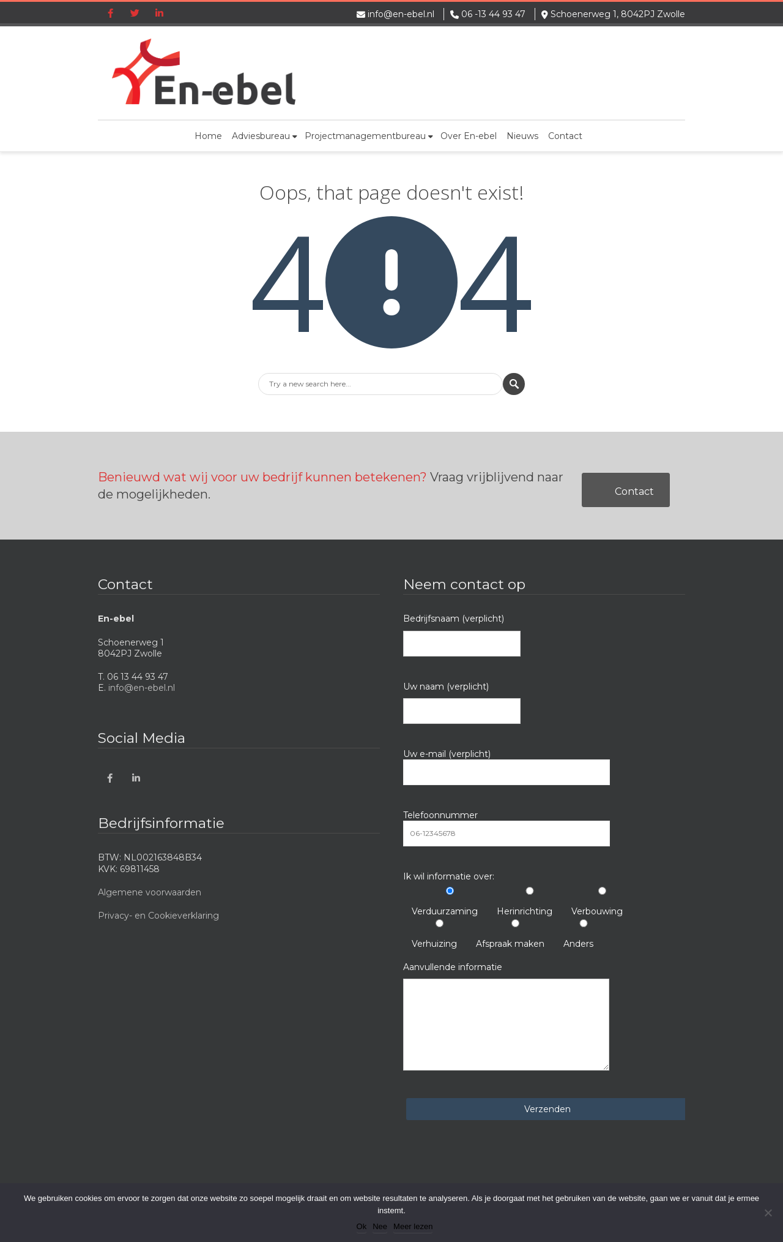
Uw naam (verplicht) (462, 702)
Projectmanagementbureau (369, 135)
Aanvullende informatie (506, 1016)
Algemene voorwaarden (149, 892)
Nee (380, 1226)
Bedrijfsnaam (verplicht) (462, 634)
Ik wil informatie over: (448, 876)
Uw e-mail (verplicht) (506, 766)
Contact (565, 135)
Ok (362, 1226)
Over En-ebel (468, 135)
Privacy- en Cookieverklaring (158, 915)
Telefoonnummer (506, 828)
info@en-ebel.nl (401, 14)
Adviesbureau (264, 135)
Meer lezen (412, 1226)
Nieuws (522, 135)
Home (208, 135)
